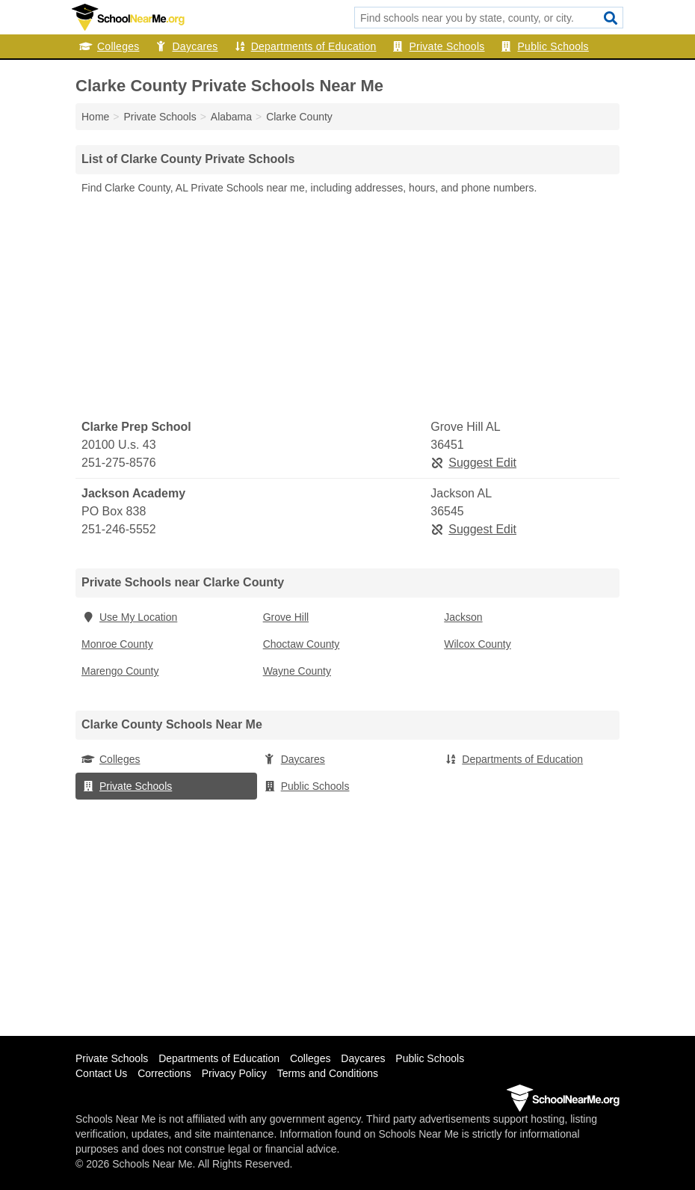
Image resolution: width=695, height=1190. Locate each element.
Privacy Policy (234, 1073)
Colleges (109, 46)
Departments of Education (305, 46)
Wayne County (297, 671)
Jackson (463, 617)
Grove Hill (286, 617)
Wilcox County (477, 644)
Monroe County (117, 644)
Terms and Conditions (327, 1073)
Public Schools (544, 46)
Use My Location (129, 617)
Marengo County (120, 671)
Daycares (185, 46)
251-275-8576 (118, 462)
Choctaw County (301, 644)
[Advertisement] (347, 307)
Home (95, 117)
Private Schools (438, 46)
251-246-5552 (118, 529)
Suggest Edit (473, 462)
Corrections (164, 1073)
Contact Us (101, 1073)
